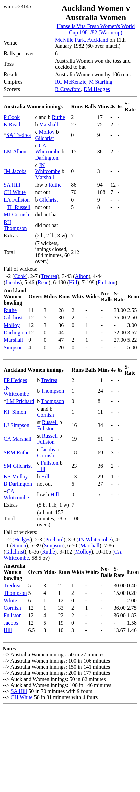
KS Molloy (16, 476)
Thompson (52, 391)
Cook (20, 276)
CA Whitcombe (47, 148)
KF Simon (15, 412)
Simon (19, 545)
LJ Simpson (16, 425)
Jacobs (12, 282)
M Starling (100, 82)
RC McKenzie (70, 82)
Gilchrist (44, 138)
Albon (81, 276)
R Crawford (68, 89)
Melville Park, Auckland (81, 40)
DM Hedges (97, 89)
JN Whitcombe (47, 168)
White (10, 600)
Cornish (45, 415)
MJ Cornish (16, 214)
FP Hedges (15, 380)
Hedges (22, 539)
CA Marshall (17, 439)
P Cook (12, 117)
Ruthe (58, 117)
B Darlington (18, 484)
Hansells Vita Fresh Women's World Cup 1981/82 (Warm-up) (96, 29)
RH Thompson (15, 225)
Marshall (48, 124)
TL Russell (18, 207)
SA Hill (12, 185)
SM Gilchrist (18, 466)
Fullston (106, 282)
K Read (12, 124)
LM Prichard (20, 401)
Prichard (54, 539)
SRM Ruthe (16, 452)
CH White (15, 192)
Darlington (46, 158)
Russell (50, 422)
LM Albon (15, 151)
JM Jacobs (15, 171)
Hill (73, 282)
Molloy (47, 132)
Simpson (13, 347)
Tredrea (49, 276)
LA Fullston (17, 200)
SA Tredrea (18, 135)
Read (43, 282)
